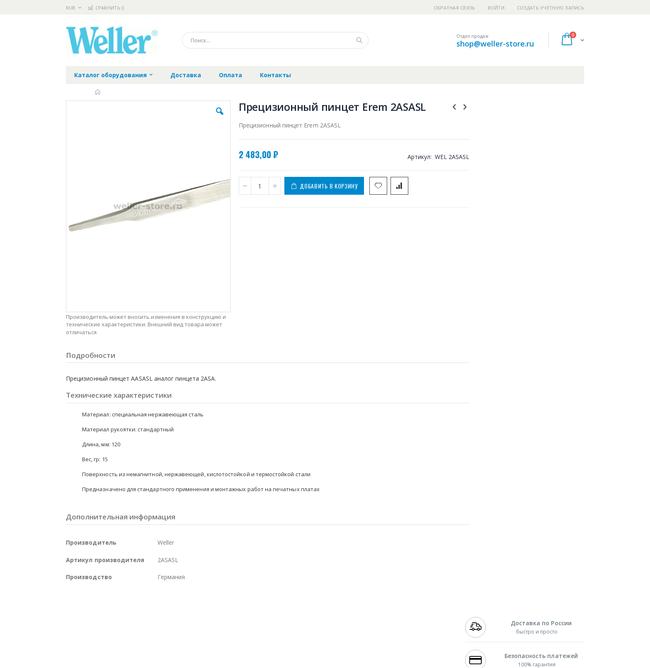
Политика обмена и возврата (282, 626)
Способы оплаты (398, 642)
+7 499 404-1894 (483, 610)
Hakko (74, 610)
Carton (158, 650)
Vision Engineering (89, 650)
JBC (113, 610)
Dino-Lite (131, 650)
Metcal (129, 618)
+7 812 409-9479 (483, 618)
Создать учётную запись (550, 8)
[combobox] (275, 40)
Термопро (158, 618)
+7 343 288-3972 (483, 626)
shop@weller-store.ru (495, 44)
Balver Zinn (80, 634)
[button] (214, 117)
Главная (98, 92)
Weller (153, 610)
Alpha (109, 634)
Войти (496, 8)
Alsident (179, 610)
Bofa (72, 618)
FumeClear (99, 618)
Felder (133, 634)
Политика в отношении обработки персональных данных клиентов (289, 646)
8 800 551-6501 (486, 634)
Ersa (95, 610)
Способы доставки (400, 626)
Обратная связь (454, 8)
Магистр (190, 618)
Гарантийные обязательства (281, 610)
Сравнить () (105, 8)
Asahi (155, 634)
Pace (131, 610)
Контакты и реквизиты (406, 610)
